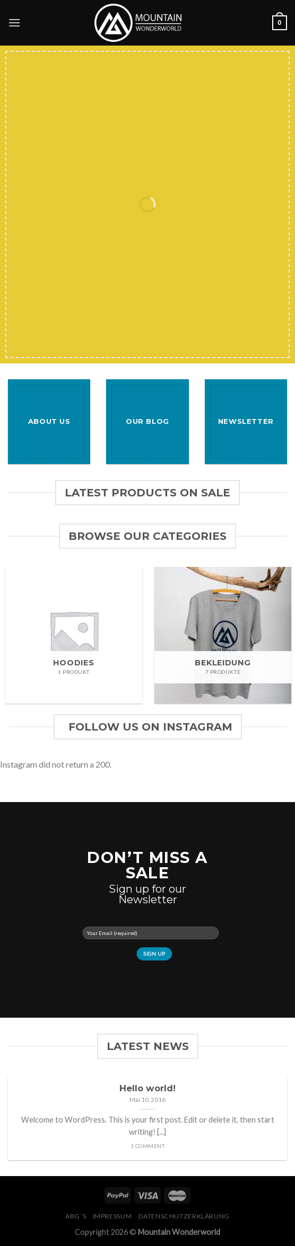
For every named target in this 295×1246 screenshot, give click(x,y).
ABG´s (75, 1216)
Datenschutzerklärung (184, 1216)
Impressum (112, 1216)
